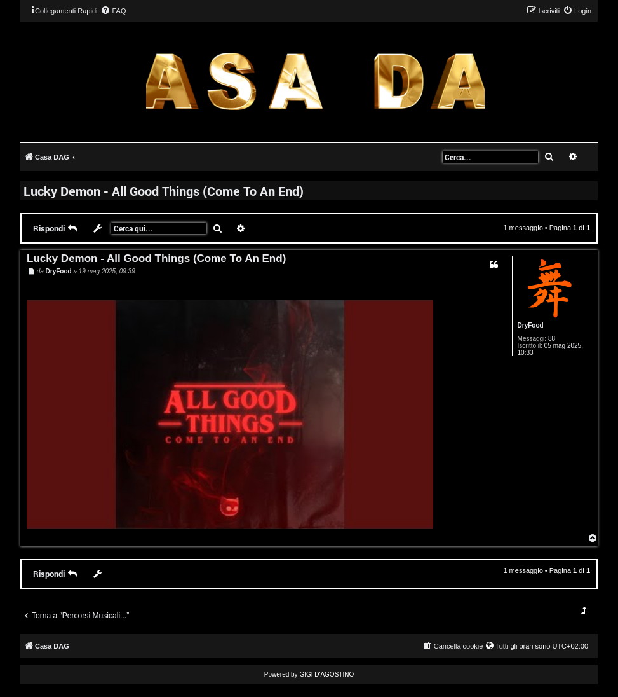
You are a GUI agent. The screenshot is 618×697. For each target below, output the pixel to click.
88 (551, 338)
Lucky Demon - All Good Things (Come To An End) (164, 191)
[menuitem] (113, 10)
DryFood (531, 325)
